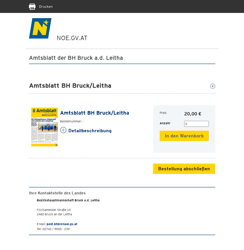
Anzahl (165, 123)
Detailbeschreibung (90, 130)
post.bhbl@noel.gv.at (62, 224)
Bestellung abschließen (184, 168)
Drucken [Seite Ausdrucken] (41, 6)
